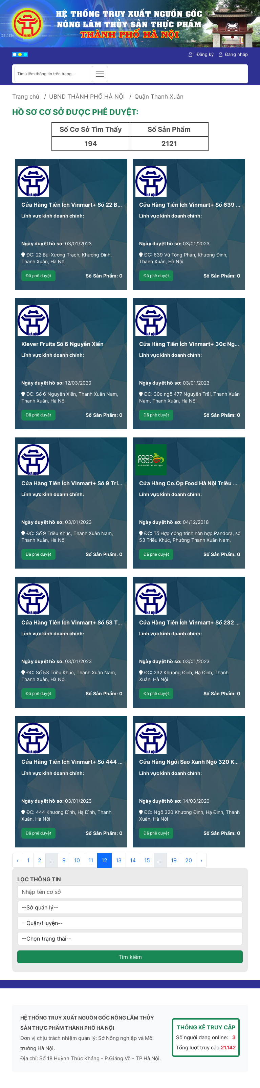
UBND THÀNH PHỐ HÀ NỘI (87, 96)
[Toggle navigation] (100, 74)
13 (119, 860)
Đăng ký (201, 54)
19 (174, 860)
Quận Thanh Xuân (158, 96)
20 (188, 860)
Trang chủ (25, 96)
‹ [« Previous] (18, 860)
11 (90, 860)
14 (133, 860)
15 (147, 860)
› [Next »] (201, 860)
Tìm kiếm (130, 956)
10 (77, 860)
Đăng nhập (233, 54)
